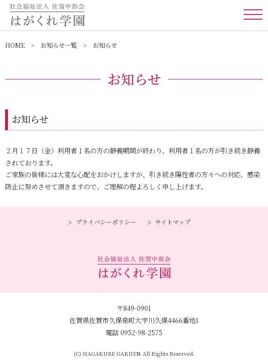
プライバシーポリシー (106, 221)
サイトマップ (172, 221)
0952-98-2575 (141, 332)
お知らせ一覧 (59, 45)
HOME (15, 45)
